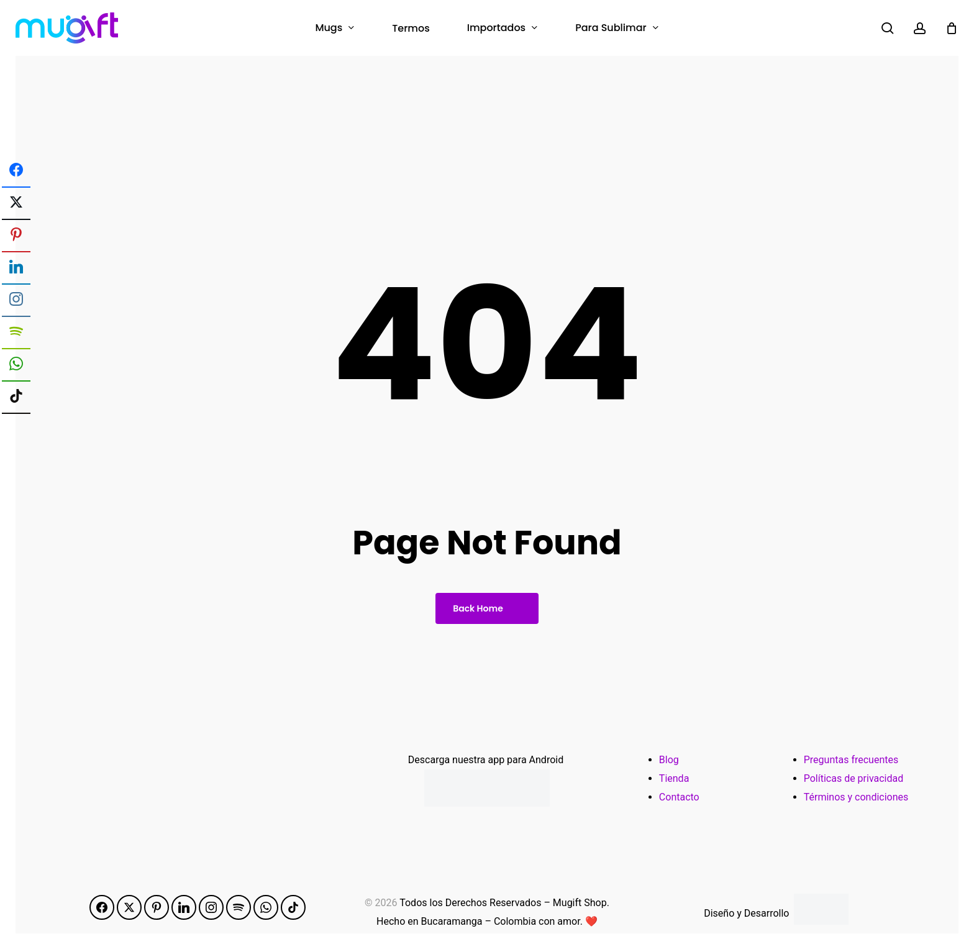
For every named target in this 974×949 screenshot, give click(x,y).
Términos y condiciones (856, 797)
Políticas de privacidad (854, 778)
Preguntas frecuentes (851, 760)
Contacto (679, 797)
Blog (669, 760)
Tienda (674, 778)
